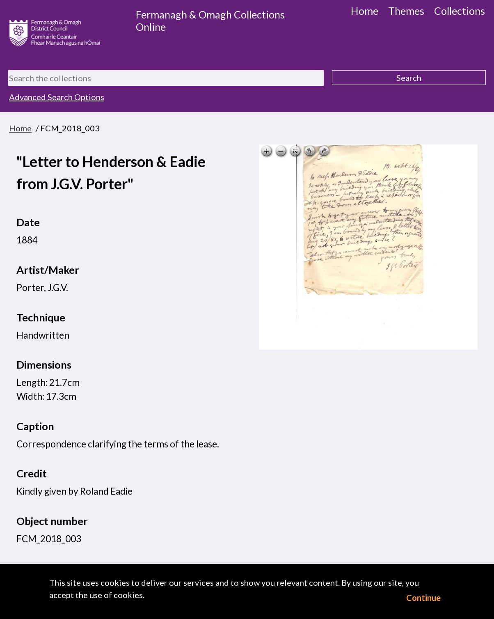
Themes (406, 11)
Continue (423, 598)
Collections (459, 11)
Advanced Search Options (56, 97)
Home (364, 11)
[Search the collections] (166, 78)
